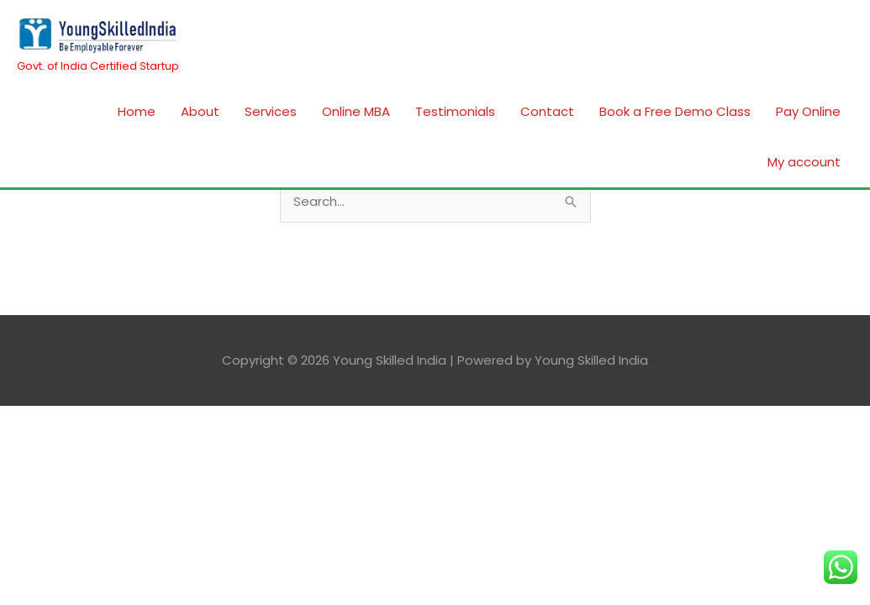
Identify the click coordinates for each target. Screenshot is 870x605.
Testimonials (455, 111)
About (200, 111)
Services (271, 111)
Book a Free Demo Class (675, 111)
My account (804, 162)
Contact (547, 111)
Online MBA (356, 111)
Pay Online (808, 111)
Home (137, 111)
